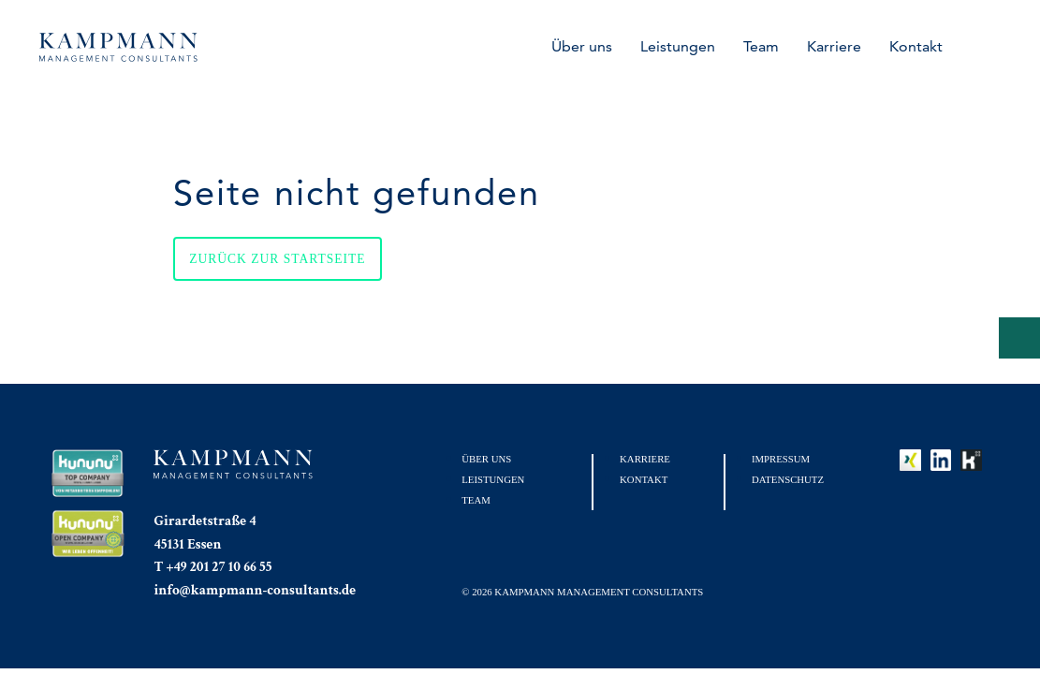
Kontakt (916, 46)
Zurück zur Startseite (277, 259)
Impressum (781, 458)
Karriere (834, 46)
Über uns (581, 46)
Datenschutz (788, 479)
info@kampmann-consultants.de (255, 589)
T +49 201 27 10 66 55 (212, 566)
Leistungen (677, 46)
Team (761, 46)
